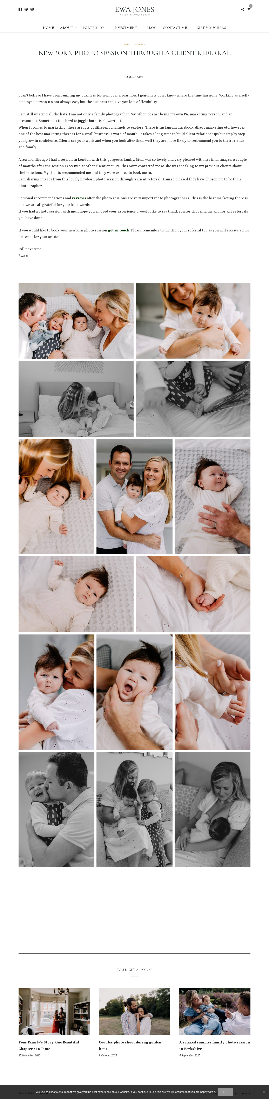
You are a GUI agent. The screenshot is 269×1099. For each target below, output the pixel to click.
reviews (79, 198)
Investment (125, 28)
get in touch (118, 230)
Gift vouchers (211, 28)
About (66, 28)
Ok (225, 1092)
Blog (152, 28)
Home (48, 28)
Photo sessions (134, 44)
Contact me (175, 28)
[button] (76, 321)
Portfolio (93, 28)
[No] (264, 1092)
